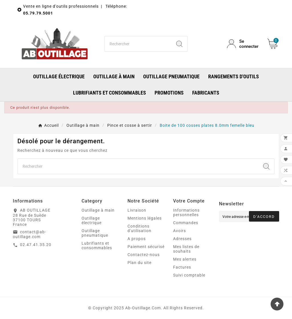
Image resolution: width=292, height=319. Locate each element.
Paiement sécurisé (146, 246)
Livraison (136, 210)
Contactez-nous (143, 254)
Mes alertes (184, 259)
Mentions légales (144, 218)
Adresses (182, 238)
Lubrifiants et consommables (97, 245)
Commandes (185, 222)
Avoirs (179, 230)
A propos (136, 238)
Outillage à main (98, 210)
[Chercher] (138, 43)
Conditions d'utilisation (139, 228)
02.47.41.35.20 (35, 244)
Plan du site (139, 262)
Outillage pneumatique (95, 233)
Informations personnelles (186, 212)
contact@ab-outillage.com (29, 234)
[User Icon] (244, 44)
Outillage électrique (92, 220)
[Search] (179, 44)
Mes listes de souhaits (186, 248)
